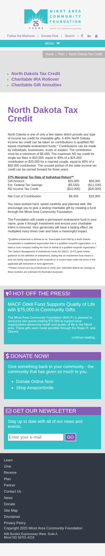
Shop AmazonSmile (34, 387)
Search (70, 36)
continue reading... (84, 337)
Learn (8, 460)
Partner (9, 485)
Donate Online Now (34, 381)
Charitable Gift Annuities (36, 84)
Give (7, 466)
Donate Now (49, 36)
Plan (61, 54)
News (8, 498)
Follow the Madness (21, 36)
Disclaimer (12, 517)
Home (50, 54)
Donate (9, 504)
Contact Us (12, 491)
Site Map (11, 510)
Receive (10, 473)
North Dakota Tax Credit (85, 54)
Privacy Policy (15, 523)
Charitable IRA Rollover (35, 79)
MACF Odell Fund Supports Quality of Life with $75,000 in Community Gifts (51, 307)
